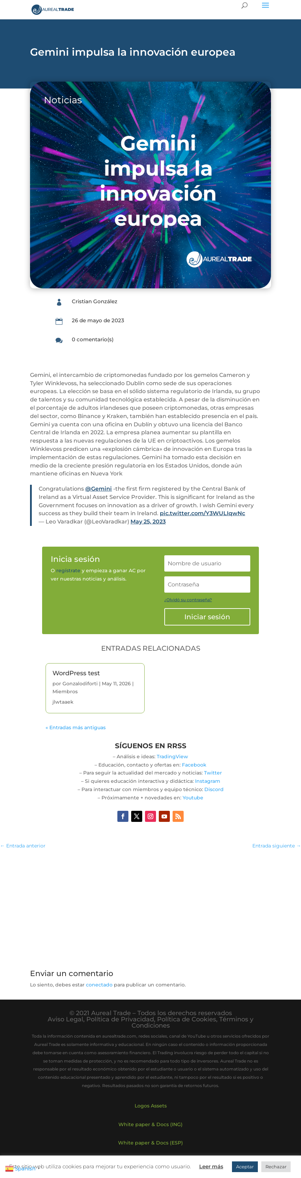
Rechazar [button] (276, 1166)
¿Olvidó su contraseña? (188, 599)
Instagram (207, 781)
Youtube (193, 798)
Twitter (213, 773)
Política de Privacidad (120, 1019)
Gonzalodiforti (80, 683)
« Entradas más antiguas (76, 727)
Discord (214, 789)
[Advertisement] (150, 905)
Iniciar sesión (207, 617)
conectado (99, 985)
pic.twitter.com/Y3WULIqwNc (202, 513)
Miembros (65, 691)
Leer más (211, 1166)
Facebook (194, 765)
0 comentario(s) (93, 339)
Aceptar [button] (245, 1166)
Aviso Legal (65, 1019)
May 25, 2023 (148, 521)
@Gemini (98, 488)
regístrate (68, 570)
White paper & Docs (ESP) (150, 1143)
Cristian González (94, 301)
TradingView (172, 756)
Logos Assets (151, 1106)
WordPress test (76, 673)
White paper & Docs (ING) (150, 1124)
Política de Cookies (186, 1019)
